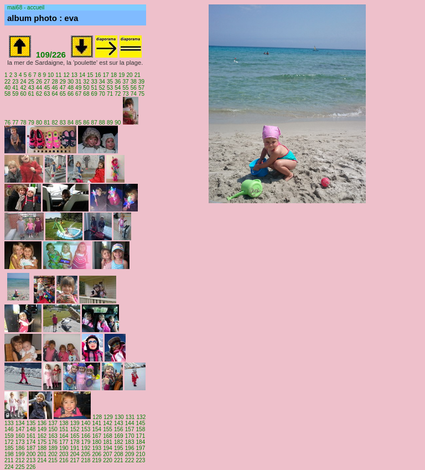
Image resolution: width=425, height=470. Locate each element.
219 (96, 460)
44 (39, 88)
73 (126, 94)
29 (63, 82)
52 (102, 88)
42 (23, 88)
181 (107, 442)
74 (134, 94)
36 (118, 82)
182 (118, 442)
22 (7, 82)
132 (141, 417)
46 (54, 88)
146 (9, 429)
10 (51, 75)
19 (121, 75)
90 (118, 123)
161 (31, 436)
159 (9, 436)
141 (96, 423)
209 (129, 454)
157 (129, 429)
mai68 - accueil (25, 7)
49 (78, 88)
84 (71, 123)
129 (108, 417)
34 (102, 82)
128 (97, 417)
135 (31, 423)
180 (96, 442)
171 (141, 436)
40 (7, 88)
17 (106, 75)
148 (31, 429)
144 (129, 423)
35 (110, 82)
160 (20, 436)
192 (86, 448)
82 (54, 123)
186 (20, 448)
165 (75, 436)
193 (96, 448)
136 (41, 423)
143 (118, 423)
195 (118, 448)
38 (134, 82)
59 (15, 94)
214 (41, 460)
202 (53, 454)
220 (107, 460)
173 (20, 442)
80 (39, 123)
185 (9, 448)
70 (102, 94)
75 (141, 94)
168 (107, 436)
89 (110, 123)
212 (20, 460)
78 (23, 123)
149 (41, 429)
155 (107, 429)
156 (118, 429)
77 (15, 123)
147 (20, 429)
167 (96, 436)
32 (86, 82)
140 (86, 423)
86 (86, 123)
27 (47, 82)
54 (118, 88)
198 (9, 454)
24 (23, 82)
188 (41, 448)
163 (53, 436)
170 (129, 436)
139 (75, 423)
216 (64, 460)
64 (54, 94)
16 (98, 75)
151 (64, 429)
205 (86, 454)
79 (31, 123)
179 (86, 442)
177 (64, 442)
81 (47, 123)
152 (75, 429)
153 (86, 429)
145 (141, 423)
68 (86, 94)
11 (58, 75)
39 (141, 82)
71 (110, 94)
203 (64, 454)
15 (90, 75)
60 (23, 94)
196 (129, 448)
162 (41, 436)
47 (63, 88)
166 (86, 436)
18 (114, 75)
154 (96, 429)
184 (141, 442)
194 (107, 448)
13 (74, 75)
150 (53, 429)
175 (41, 442)
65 (63, 94)
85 (78, 123)
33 (94, 82)
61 (31, 94)
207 (107, 454)
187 (31, 448)
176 (53, 442)
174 (31, 442)
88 (102, 123)
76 (7, 123)
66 (71, 94)
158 (141, 429)
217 (75, 460)
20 (129, 75)
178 (75, 442)
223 (141, 460)
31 (78, 82)
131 (130, 417)
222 (129, 460)
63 (47, 94)
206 (96, 454)
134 (20, 423)
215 (53, 460)
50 (86, 88)
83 (63, 123)
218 (86, 460)
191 (75, 448)
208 (118, 454)
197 (141, 448)
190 (64, 448)
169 (118, 436)
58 (7, 94)
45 (47, 88)
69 (94, 94)
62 (39, 94)
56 (134, 88)
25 (31, 82)
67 (78, 94)
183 (129, 442)
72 (118, 94)
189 (53, 448)
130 (119, 417)
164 (64, 436)
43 (31, 88)
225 (20, 467)
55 (126, 88)
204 (75, 454)
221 (118, 460)
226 (31, 467)
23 (15, 82)
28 (54, 82)
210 (141, 454)
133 (9, 423)
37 (126, 82)
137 (53, 423)
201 (41, 454)
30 (71, 82)
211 (9, 460)
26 (39, 82)
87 (94, 123)
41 (15, 88)
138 (64, 423)
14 (82, 75)
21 (137, 75)
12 (67, 75)
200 (31, 454)
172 (9, 442)
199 (20, 454)
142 (107, 423)
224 (9, 467)
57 (141, 88)
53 (110, 88)
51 (94, 88)
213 (31, 460)
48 (71, 88)
